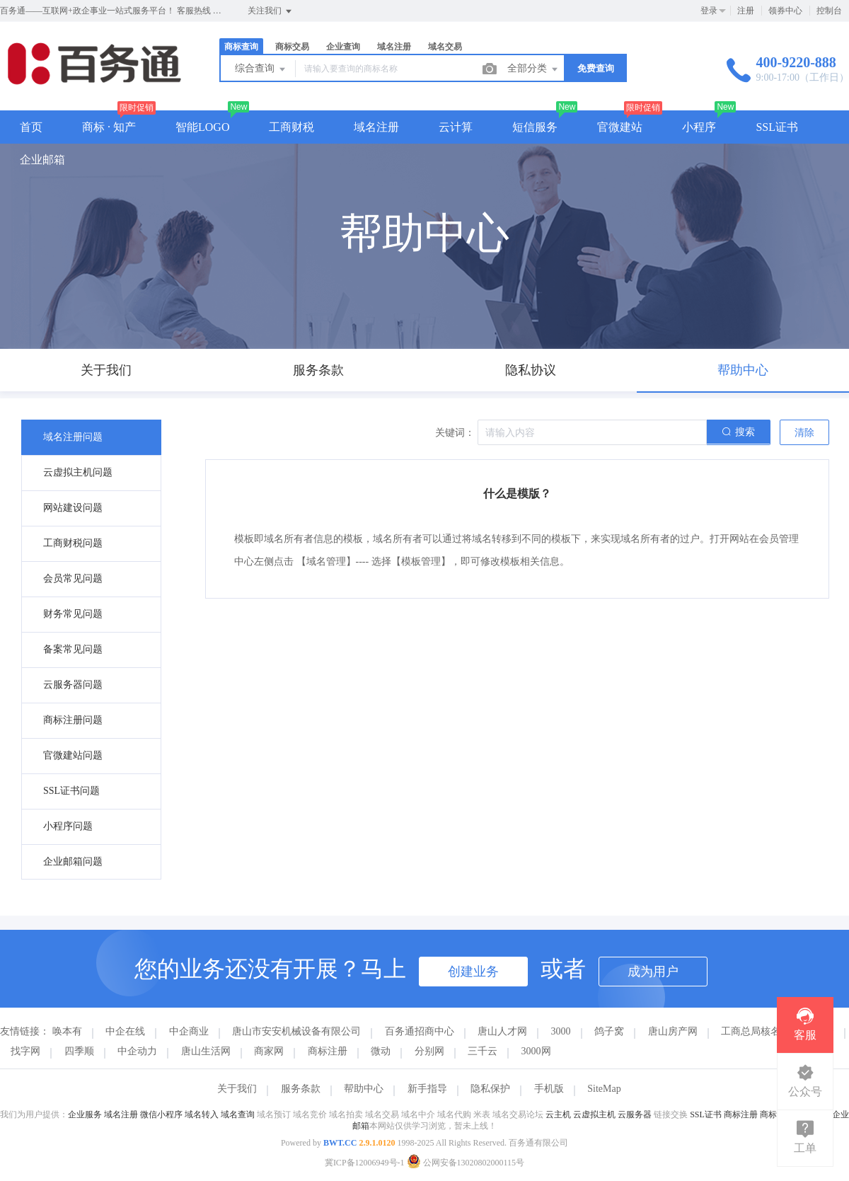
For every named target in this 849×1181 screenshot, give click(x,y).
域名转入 (202, 1114)
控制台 (829, 11)
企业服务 (85, 1114)
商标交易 (292, 47)
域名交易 (445, 47)
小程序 (699, 127)
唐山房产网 (673, 1031)
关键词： (455, 432)
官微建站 (619, 127)
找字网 (25, 1051)
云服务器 (635, 1114)
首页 (31, 127)
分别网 (429, 1051)
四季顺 (79, 1051)
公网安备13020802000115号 (466, 1163)
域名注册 (394, 47)
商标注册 (327, 1051)
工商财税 (291, 127)
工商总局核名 (750, 1031)
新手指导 (427, 1088)
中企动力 (137, 1051)
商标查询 (241, 47)
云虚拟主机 (594, 1114)
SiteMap (603, 1088)
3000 (561, 1031)
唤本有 (67, 1031)
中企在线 (125, 1031)
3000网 (536, 1051)
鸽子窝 (609, 1031)
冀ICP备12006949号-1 (365, 1163)
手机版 (549, 1088)
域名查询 (238, 1114)
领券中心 (785, 11)
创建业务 (473, 971)
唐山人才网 (502, 1031)
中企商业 (189, 1031)
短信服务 (535, 127)
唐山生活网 (206, 1051)
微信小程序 (161, 1114)
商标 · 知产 (109, 127)
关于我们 (237, 1088)
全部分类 (533, 69)
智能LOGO (202, 127)
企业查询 (343, 47)
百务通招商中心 (419, 1031)
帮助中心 (363, 1088)
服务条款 (300, 1088)
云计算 (456, 127)
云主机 (558, 1114)
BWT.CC (340, 1143)
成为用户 (653, 971)
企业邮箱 (42, 160)
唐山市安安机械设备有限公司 (296, 1031)
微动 (381, 1051)
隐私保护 (490, 1088)
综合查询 (261, 69)
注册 (745, 11)
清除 (804, 432)
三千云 (482, 1051)
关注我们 (271, 11)
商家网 (269, 1051)
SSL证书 (777, 127)
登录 (708, 11)
